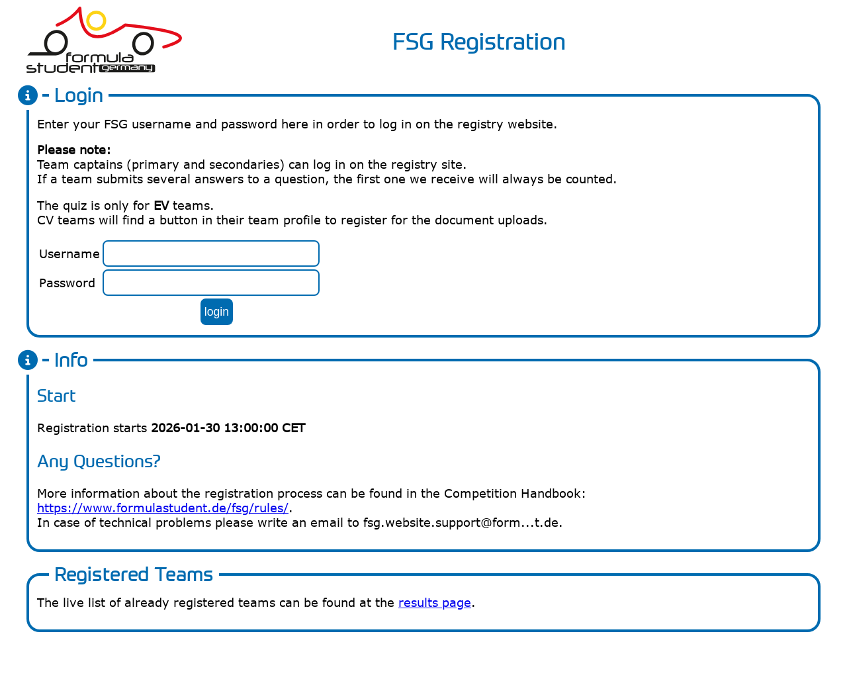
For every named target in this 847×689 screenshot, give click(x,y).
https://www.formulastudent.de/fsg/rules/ (163, 507)
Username (69, 253)
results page (434, 602)
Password (67, 282)
